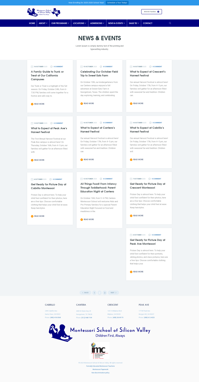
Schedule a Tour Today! (117, 3)
